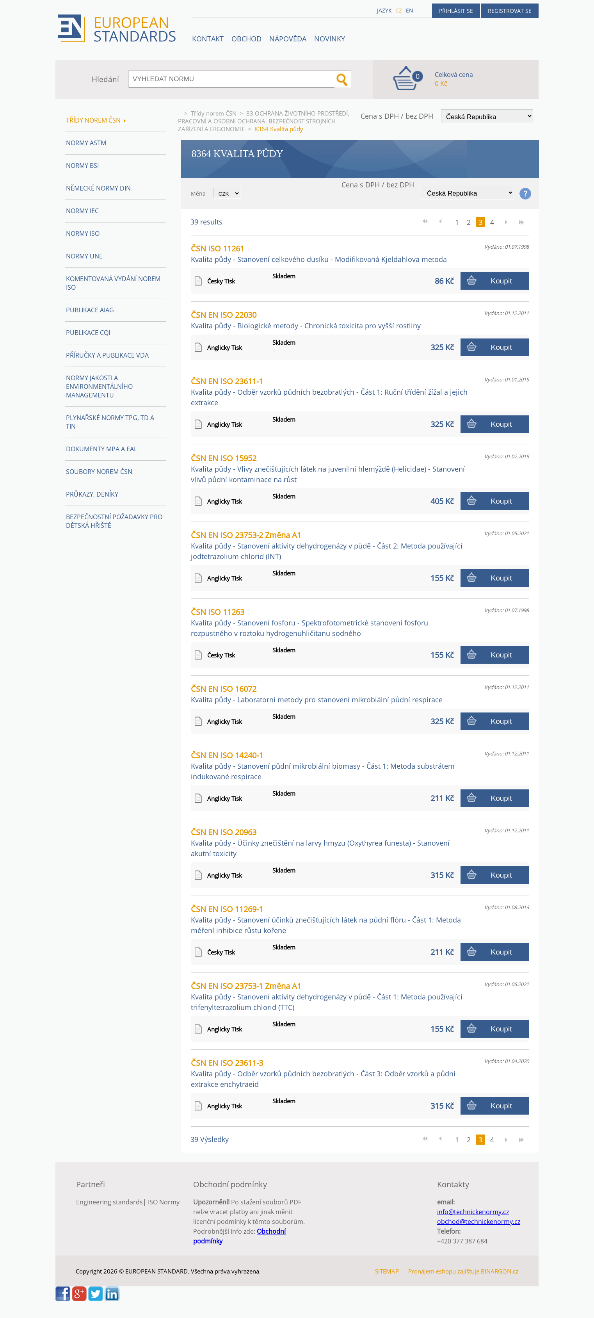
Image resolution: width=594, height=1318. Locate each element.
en (409, 10)
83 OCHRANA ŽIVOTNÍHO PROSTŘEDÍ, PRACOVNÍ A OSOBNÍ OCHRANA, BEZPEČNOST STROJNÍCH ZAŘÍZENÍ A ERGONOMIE (263, 121)
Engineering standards (109, 1202)
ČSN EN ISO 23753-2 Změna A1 (326, 545)
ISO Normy (164, 1202)
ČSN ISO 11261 (319, 253)
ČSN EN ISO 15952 (328, 468)
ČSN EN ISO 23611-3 (323, 1073)
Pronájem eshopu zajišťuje (443, 1271)
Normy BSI (82, 165)
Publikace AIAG (90, 310)
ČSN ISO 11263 (309, 622)
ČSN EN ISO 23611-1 (329, 391)
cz (398, 10)
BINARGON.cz (499, 1271)
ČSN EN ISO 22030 (306, 320)
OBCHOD (246, 38)
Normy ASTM (86, 143)
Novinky (329, 38)
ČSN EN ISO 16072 (317, 694)
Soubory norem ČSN (99, 471)
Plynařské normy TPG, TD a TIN (110, 422)
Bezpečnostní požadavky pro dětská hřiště (114, 521)
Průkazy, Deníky (92, 494)
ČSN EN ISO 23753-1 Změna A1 (326, 996)
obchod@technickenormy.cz (478, 1221)
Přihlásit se (456, 10)
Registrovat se (510, 10)
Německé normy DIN (98, 188)
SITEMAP (387, 1271)
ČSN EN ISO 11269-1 (326, 919)
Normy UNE (84, 256)
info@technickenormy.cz (473, 1212)
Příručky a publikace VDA (107, 355)
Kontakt (208, 38)
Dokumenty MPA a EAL (101, 449)
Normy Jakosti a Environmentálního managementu (99, 386)
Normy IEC (82, 211)
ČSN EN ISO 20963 (320, 842)
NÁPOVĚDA (287, 38)
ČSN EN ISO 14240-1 (323, 765)
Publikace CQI (88, 332)
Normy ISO (83, 233)
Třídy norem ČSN (214, 113)
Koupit (501, 281)
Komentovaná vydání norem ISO (113, 283)
